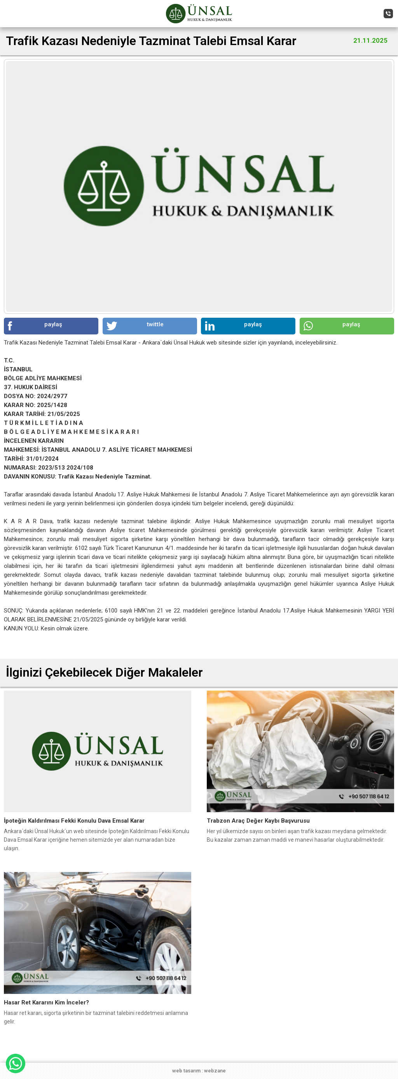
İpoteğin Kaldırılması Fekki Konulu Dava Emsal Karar (74, 820)
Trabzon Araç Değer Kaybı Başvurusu (258, 820)
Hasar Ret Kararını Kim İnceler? (46, 1002)
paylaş (35, 326)
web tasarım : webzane (199, 1071)
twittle (135, 326)
